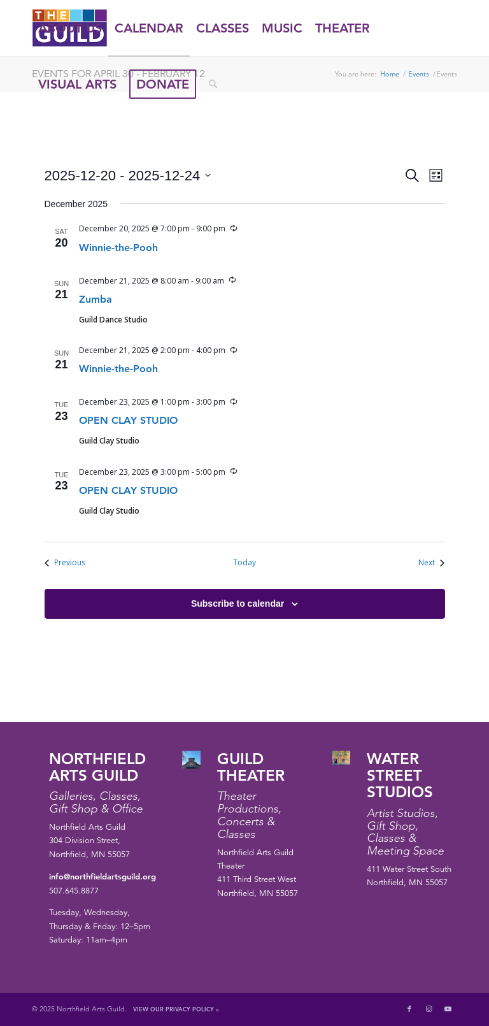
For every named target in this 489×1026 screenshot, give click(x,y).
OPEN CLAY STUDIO (128, 420)
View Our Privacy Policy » (176, 1009)
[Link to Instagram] (428, 1008)
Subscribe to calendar (237, 603)
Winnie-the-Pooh (118, 248)
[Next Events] (431, 563)
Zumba (95, 299)
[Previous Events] (65, 563)
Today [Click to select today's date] (244, 563)
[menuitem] (70, 28)
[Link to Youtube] (447, 1008)
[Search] (212, 84)
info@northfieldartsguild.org (102, 876)
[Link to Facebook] (409, 1008)
